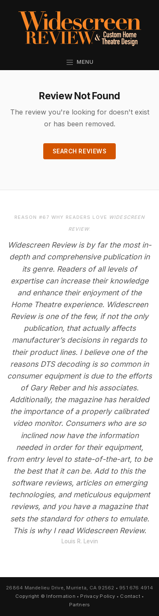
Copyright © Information (45, 596)
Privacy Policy (97, 596)
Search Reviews (80, 151)
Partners (79, 605)
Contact (130, 596)
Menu (80, 62)
